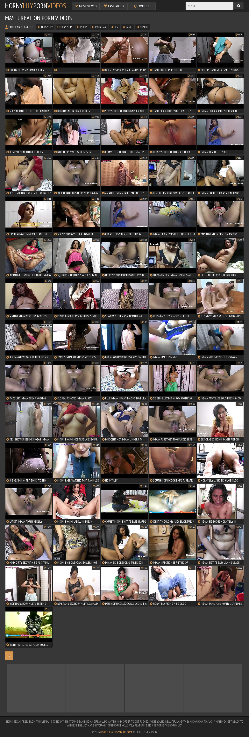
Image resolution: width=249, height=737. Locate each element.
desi (114, 27)
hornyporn (35, 6)
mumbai (142, 27)
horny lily (65, 27)
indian (82, 27)
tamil (127, 27)
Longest (141, 6)
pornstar (99, 27)
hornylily (45, 27)
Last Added (114, 6)
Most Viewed (86, 6)
